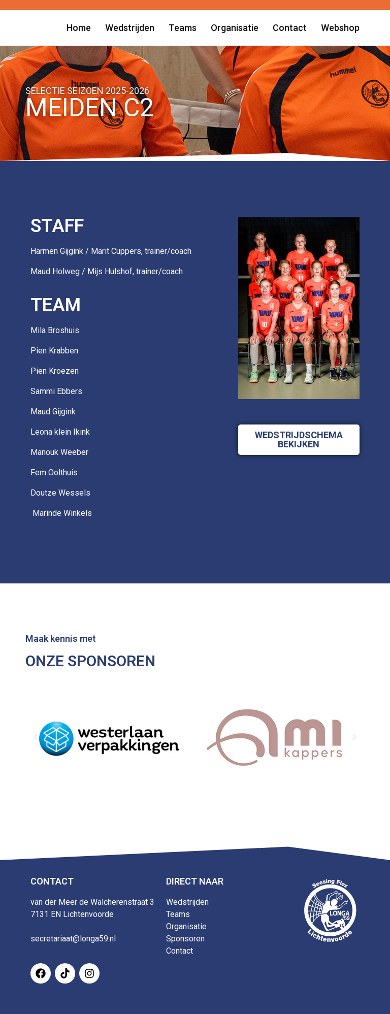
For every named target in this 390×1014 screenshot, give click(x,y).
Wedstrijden (187, 902)
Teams (178, 914)
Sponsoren (185, 938)
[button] (35, 737)
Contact (179, 951)
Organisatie (186, 926)
